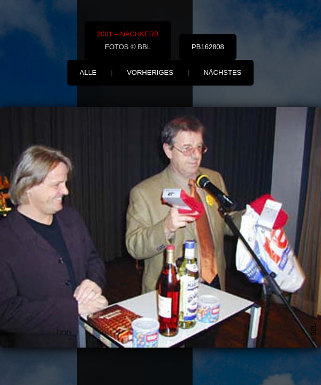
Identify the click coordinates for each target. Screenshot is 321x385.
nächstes (222, 72)
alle (88, 72)
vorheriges (150, 72)
